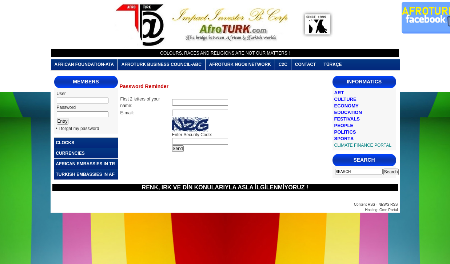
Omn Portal (388, 210)
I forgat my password (79, 128)
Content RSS (364, 204)
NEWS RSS (388, 204)
